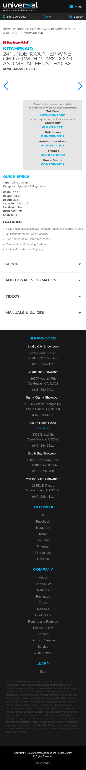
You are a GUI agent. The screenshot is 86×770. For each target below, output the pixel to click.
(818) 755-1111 (43, 364)
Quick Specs (16, 176)
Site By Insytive (43, 763)
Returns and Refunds (43, 621)
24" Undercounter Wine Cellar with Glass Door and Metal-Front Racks (37, 58)
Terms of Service (43, 640)
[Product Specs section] (43, 264)
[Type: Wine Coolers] (43, 182)
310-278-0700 (52, 155)
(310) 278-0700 (43, 471)
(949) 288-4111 (43, 496)
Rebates (43, 590)
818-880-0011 (52, 136)
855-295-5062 (52, 705)
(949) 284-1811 (43, 445)
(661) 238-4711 (43, 415)
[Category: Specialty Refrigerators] (43, 186)
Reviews (43, 609)
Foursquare (43, 553)
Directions (43, 428)
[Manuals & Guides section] (43, 313)
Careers (42, 634)
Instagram (43, 527)
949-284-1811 (52, 145)
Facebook (43, 521)
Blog (43, 671)
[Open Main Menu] (76, 6)
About (43, 577)
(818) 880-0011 (43, 389)
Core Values (42, 584)
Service (43, 646)
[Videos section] (43, 297)
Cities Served (43, 653)
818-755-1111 (53, 126)
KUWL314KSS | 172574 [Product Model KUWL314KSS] (19, 69)
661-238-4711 (52, 164)
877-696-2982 (52, 115)
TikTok (43, 534)
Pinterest (43, 546)
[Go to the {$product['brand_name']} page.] (16, 41)
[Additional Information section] (43, 281)
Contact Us (43, 615)
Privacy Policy (43, 628)
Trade (43, 602)
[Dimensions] (43, 198)
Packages (43, 596)
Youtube (43, 540)
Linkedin (43, 559)
